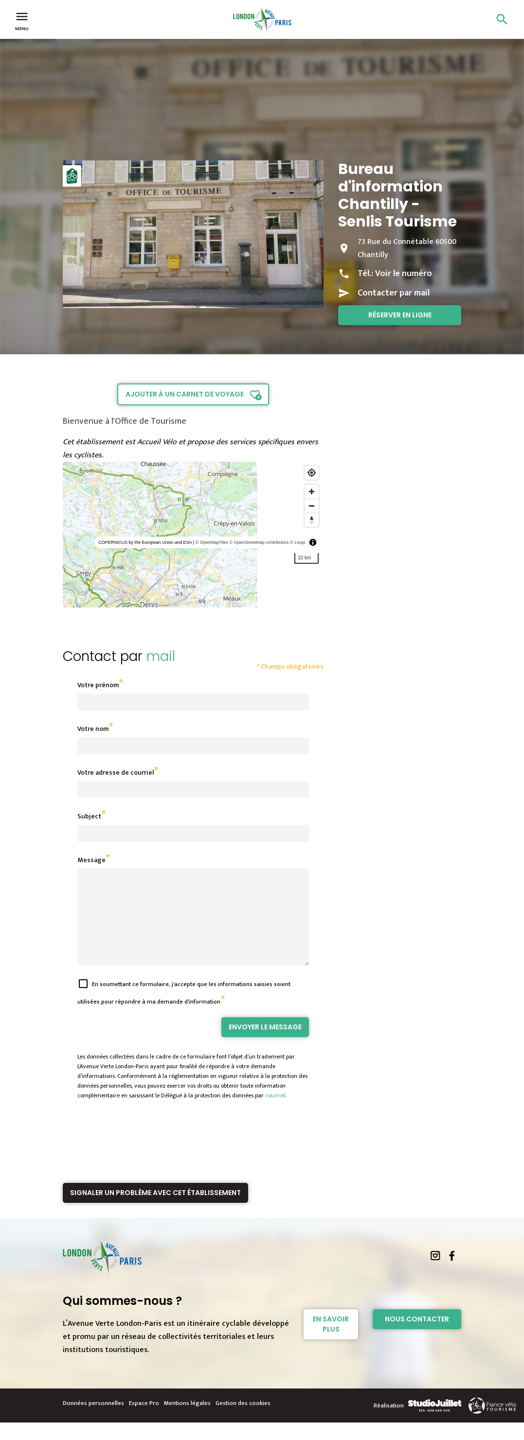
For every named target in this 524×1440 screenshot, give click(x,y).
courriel (275, 1113)
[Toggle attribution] (313, 542)
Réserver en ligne (400, 315)
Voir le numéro (403, 273)
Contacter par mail (394, 293)
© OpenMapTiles (211, 542)
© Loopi (297, 542)
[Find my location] (312, 473)
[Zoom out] (312, 506)
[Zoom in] (312, 492)
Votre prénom (98, 685)
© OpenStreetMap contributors (259, 542)
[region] (193, 534)
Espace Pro (144, 1420)
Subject (89, 816)
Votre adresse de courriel (115, 772)
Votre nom (92, 728)
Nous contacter (417, 1336)
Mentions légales (187, 1420)
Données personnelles (93, 1420)
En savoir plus (331, 1342)
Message (91, 860)
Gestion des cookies (243, 1420)
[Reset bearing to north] (312, 520)
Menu (22, 20)
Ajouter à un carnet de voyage (185, 394)
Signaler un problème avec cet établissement (155, 1210)
